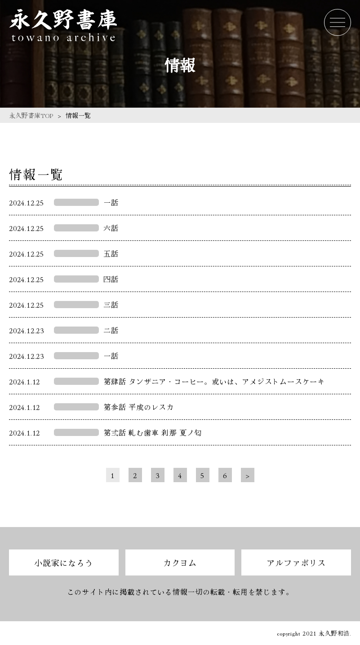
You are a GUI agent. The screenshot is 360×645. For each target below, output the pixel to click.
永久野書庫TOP (31, 115)
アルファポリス (296, 562)
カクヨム (180, 562)
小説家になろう (63, 562)
